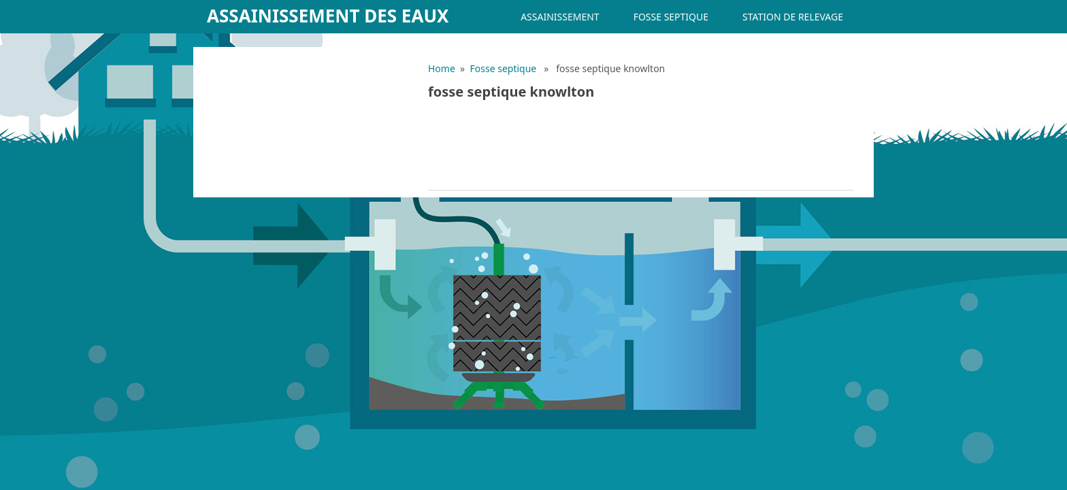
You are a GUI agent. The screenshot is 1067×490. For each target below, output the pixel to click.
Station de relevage (792, 16)
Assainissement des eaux (328, 15)
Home (441, 68)
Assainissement (560, 16)
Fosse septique (671, 16)
